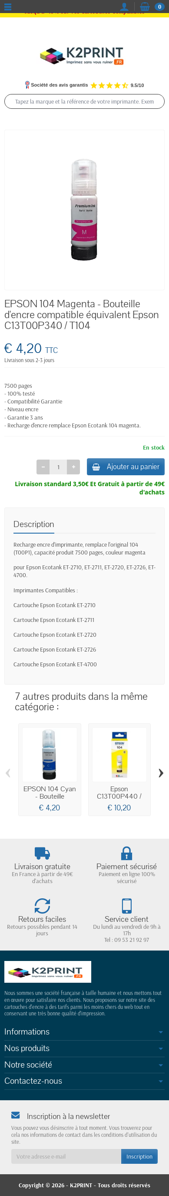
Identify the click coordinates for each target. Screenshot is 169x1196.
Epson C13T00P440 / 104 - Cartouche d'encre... (119, 800)
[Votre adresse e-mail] (66, 1156)
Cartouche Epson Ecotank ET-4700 (55, 664)
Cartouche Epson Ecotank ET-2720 (54, 634)
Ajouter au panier (125, 467)
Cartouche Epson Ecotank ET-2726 (54, 649)
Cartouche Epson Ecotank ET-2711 (53, 620)
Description (33, 524)
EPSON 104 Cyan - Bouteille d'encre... (49, 796)
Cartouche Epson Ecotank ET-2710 (54, 605)
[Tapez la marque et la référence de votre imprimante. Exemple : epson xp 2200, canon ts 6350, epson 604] (84, 101)
